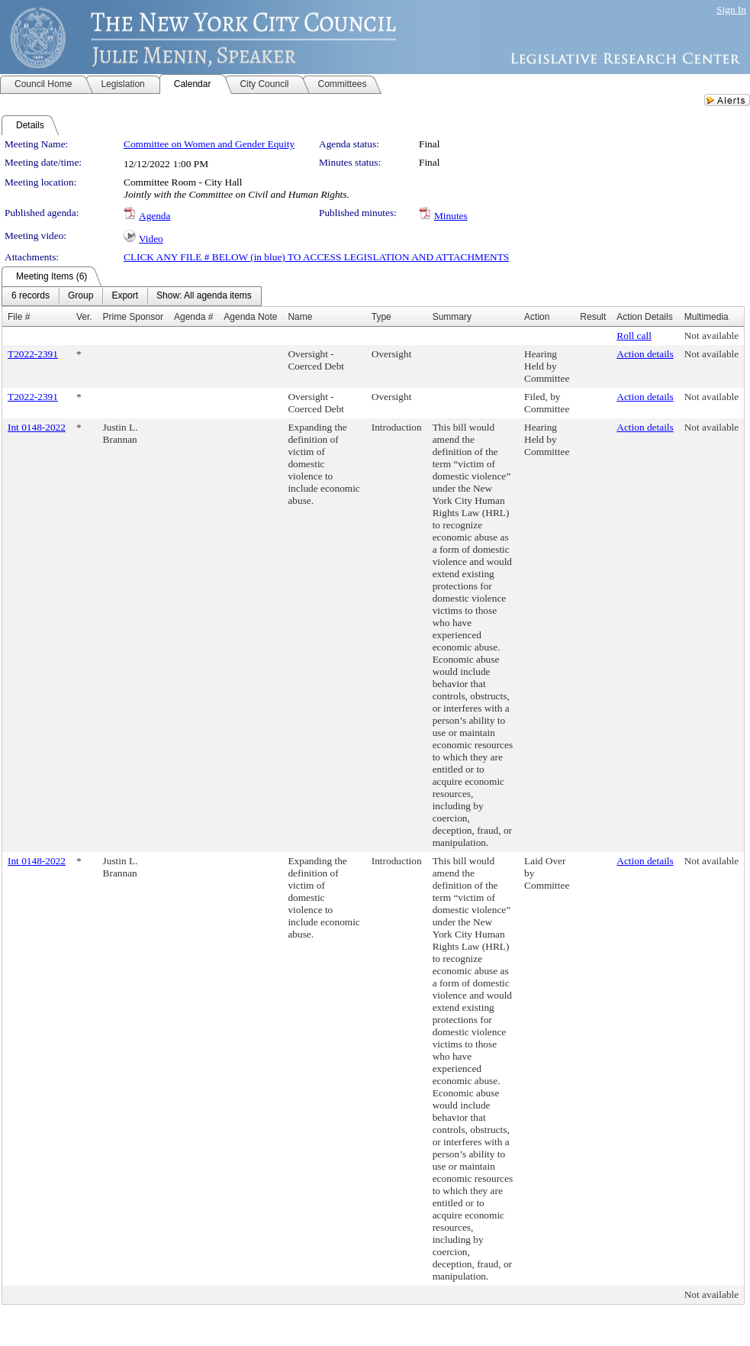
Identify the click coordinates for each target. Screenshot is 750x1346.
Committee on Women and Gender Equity (209, 144)
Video (151, 238)
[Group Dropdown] (80, 296)
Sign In (731, 9)
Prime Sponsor (133, 316)
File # (19, 316)
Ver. (84, 316)
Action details (644, 354)
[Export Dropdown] (124, 296)
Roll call (634, 335)
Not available (711, 335)
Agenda (154, 215)
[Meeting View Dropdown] (204, 296)
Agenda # (193, 316)
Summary (452, 316)
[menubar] (132, 296)
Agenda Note (250, 316)
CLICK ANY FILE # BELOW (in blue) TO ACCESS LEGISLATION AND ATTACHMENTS (316, 257)
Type (381, 316)
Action (536, 316)
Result (593, 316)
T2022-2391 (33, 354)
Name (300, 316)
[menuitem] (30, 296)
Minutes (451, 215)
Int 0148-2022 (37, 427)
